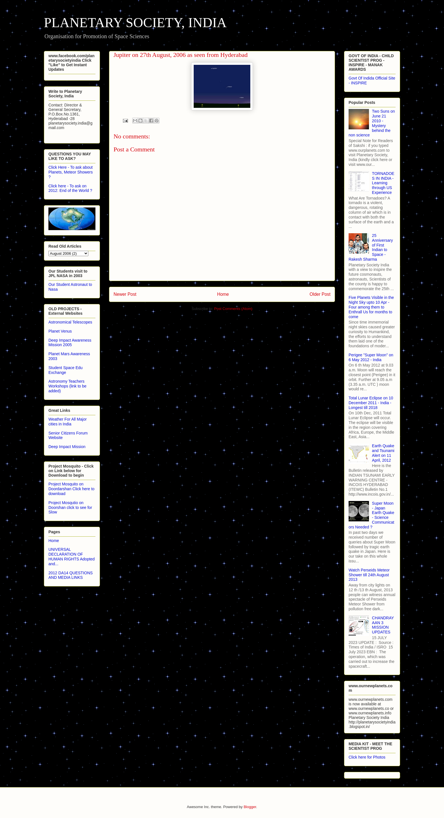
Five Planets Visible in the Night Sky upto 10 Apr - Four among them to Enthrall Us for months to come (371, 307)
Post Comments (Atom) (233, 309)
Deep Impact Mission (67, 446)
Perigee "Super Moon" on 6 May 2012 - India (371, 357)
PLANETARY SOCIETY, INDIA (135, 22)
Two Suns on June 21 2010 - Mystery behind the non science (372, 123)
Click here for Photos (367, 757)
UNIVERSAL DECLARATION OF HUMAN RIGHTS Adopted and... (71, 556)
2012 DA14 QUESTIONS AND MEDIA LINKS (70, 575)
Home (223, 294)
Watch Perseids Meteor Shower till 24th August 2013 (369, 575)
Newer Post (125, 294)
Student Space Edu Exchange (65, 370)
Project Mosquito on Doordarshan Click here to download (71, 489)
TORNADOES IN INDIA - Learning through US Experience (383, 183)
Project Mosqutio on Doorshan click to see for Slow (70, 507)
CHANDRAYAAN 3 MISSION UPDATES (383, 625)
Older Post (319, 294)
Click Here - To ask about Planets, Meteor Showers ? (70, 172)
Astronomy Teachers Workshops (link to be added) (67, 386)
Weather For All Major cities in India (67, 421)
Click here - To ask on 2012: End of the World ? (70, 188)
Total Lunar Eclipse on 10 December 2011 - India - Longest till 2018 (371, 403)
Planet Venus (60, 331)
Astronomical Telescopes (70, 322)
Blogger (250, 807)
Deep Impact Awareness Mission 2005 (69, 342)
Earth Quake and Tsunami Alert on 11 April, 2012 (383, 453)
